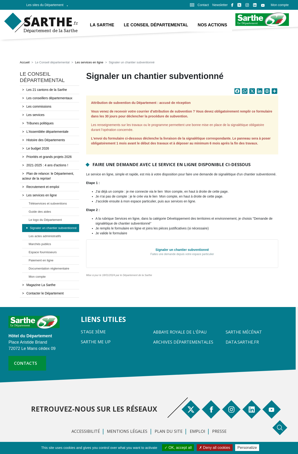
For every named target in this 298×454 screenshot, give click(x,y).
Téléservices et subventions (48, 203)
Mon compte (280, 5)
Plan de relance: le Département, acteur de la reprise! (48, 176)
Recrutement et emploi (42, 187)
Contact (203, 5)
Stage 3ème (93, 332)
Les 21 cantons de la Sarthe (46, 90)
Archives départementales (183, 342)
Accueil (25, 62)
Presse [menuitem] (219, 431)
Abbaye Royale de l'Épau (180, 332)
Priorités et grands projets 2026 (49, 157)
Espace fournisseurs (43, 252)
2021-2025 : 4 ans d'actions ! (47, 165)
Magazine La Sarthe (40, 285)
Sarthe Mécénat (244, 332)
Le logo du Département (45, 220)
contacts (25, 363)
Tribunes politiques (40, 123)
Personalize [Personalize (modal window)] (247, 448)
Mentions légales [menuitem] (127, 431)
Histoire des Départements (45, 140)
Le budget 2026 (37, 148)
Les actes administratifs (45, 236)
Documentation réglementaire (49, 268)
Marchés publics (40, 244)
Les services (35, 115)
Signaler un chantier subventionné (53, 228)
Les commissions (38, 106)
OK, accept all (178, 448)
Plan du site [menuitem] (169, 431)
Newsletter (220, 5)
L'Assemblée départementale (47, 131)
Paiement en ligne (41, 260)
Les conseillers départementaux (49, 98)
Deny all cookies (214, 448)
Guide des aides (40, 211)
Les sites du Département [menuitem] (46, 6)
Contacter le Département (45, 293)
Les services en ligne (89, 62)
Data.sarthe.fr (242, 342)
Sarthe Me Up (96, 342)
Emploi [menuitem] (197, 431)
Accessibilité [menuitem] (85, 431)
